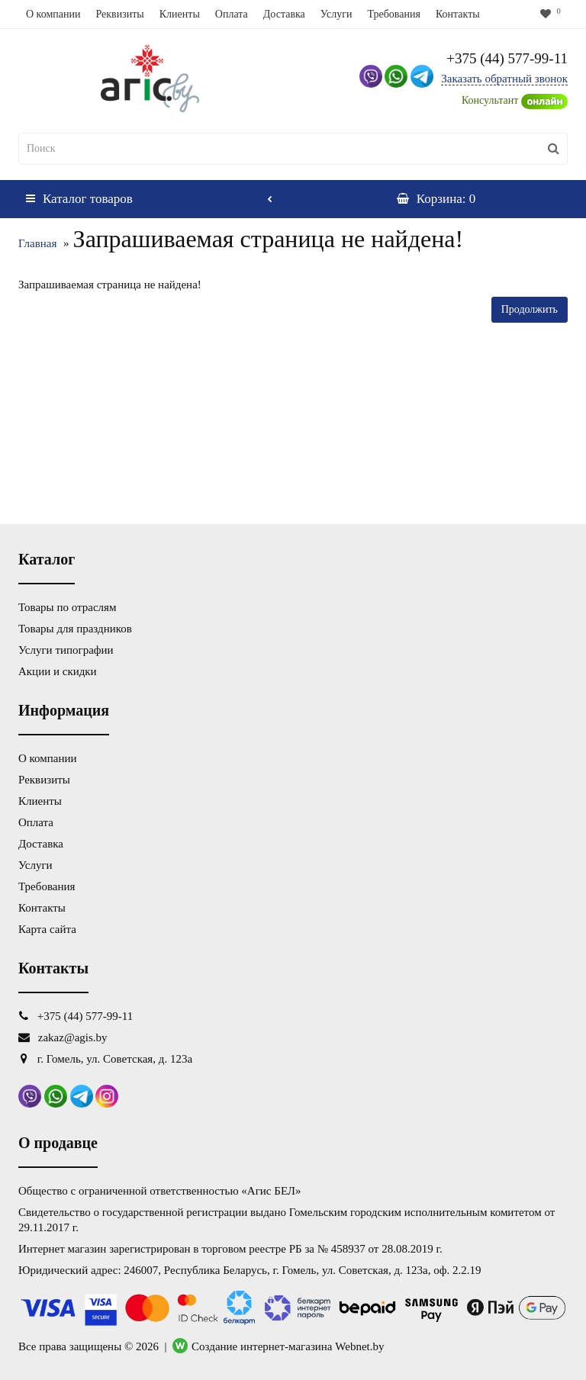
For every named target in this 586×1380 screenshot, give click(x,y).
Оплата (231, 14)
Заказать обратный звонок (504, 78)
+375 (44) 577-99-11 (507, 58)
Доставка (284, 14)
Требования (393, 14)
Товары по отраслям (67, 607)
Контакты (458, 14)
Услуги (336, 14)
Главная (37, 243)
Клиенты (179, 14)
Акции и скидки (57, 671)
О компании (53, 14)
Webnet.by (359, 1346)
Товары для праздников (75, 628)
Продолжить (529, 309)
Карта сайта (47, 929)
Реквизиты (119, 14)
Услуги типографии (66, 650)
